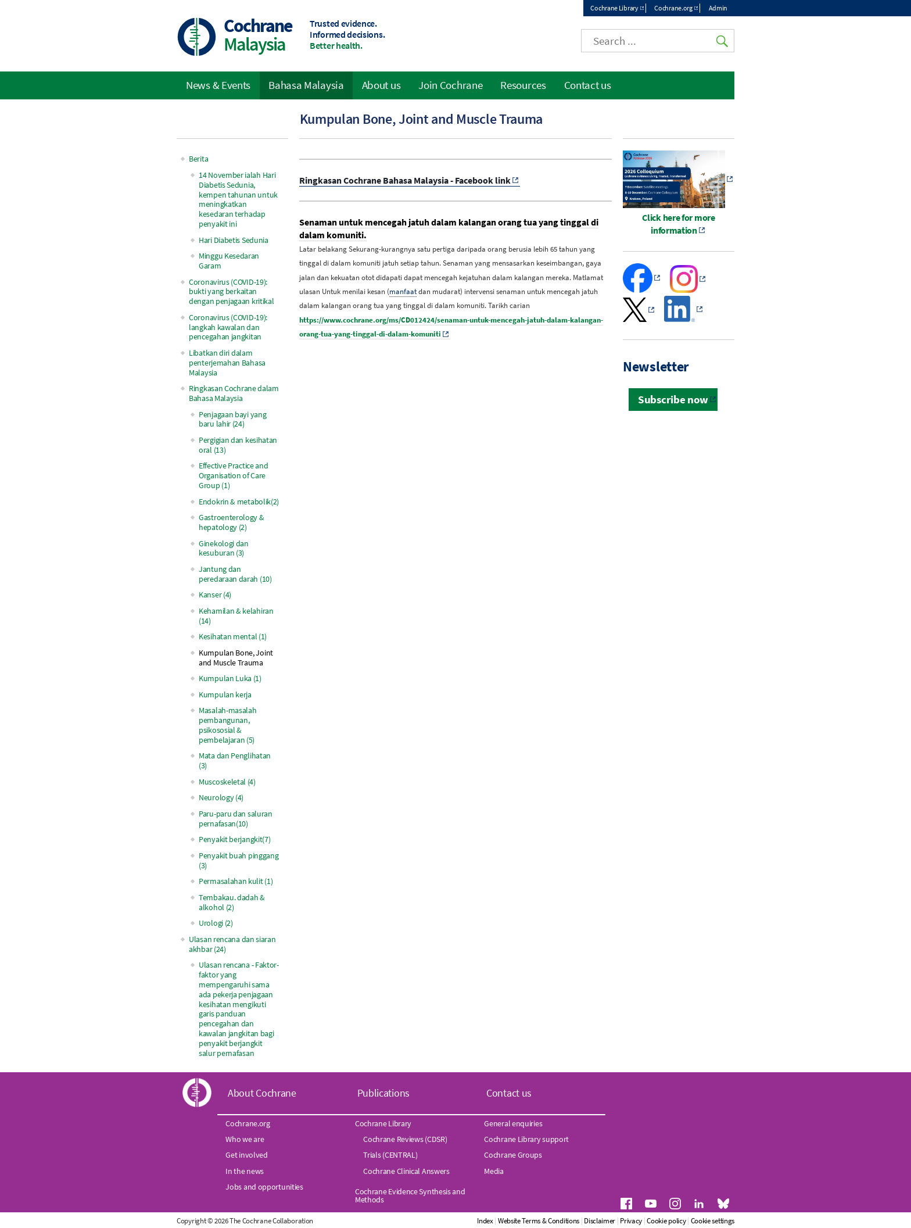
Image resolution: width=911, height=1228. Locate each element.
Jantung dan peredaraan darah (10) (235, 574)
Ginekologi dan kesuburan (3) (224, 548)
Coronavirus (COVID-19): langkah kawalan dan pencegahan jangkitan (228, 327)
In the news (244, 1171)
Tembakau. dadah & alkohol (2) (232, 902)
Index (485, 1221)
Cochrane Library (614, 7)
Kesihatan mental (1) (233, 636)
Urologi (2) (216, 923)
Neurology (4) (221, 797)
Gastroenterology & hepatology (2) (231, 522)
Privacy (631, 1221)
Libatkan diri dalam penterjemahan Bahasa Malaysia (227, 363)
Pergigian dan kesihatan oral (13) (238, 445)
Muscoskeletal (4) (227, 781)
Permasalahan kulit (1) (235, 881)
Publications (383, 1093)
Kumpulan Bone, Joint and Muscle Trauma (236, 657)
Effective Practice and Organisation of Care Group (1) (233, 475)
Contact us (587, 85)
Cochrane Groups (513, 1155)
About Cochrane (262, 1093)
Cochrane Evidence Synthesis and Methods (410, 1195)
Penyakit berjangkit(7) (234, 839)
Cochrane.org (673, 7)
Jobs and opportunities (264, 1187)
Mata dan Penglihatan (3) (235, 760)
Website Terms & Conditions (538, 1221)
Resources (523, 85)
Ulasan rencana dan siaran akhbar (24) (232, 944)
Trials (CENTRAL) (390, 1155)
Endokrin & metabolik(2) (239, 501)
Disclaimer (599, 1221)
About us (381, 85)
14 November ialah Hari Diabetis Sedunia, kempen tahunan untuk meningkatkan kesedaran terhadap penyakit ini (238, 199)
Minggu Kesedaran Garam (229, 260)
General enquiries (513, 1123)
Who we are (244, 1139)
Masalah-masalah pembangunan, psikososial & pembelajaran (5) (228, 724)
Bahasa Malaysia (306, 85)
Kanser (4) (215, 594)
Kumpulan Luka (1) (230, 678)
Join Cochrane (450, 85)
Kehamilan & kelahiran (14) (236, 616)
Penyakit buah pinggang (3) (238, 860)
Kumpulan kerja (225, 694)
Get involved (246, 1155)
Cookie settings (713, 1221)
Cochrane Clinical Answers (406, 1171)
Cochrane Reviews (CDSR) (405, 1139)
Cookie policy (666, 1221)
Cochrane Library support (526, 1139)
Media (494, 1171)
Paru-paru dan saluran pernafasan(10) (235, 818)
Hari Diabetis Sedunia (233, 240)
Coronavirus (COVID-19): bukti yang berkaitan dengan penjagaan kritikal (231, 292)
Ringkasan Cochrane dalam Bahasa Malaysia (234, 393)
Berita (198, 158)
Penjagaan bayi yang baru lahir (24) (232, 419)
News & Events (218, 85)
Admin (718, 7)
